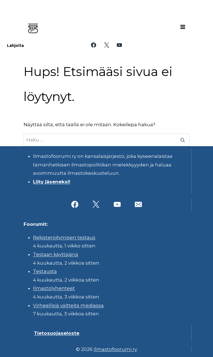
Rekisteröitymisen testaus (64, 237)
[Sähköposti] (138, 204)
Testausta (45, 271)
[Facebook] (93, 45)
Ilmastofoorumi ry (115, 349)
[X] (106, 45)
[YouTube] (119, 45)
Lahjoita (15, 45)
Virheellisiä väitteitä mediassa (68, 305)
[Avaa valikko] (182, 27)
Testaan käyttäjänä (55, 254)
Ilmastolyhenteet (54, 288)
